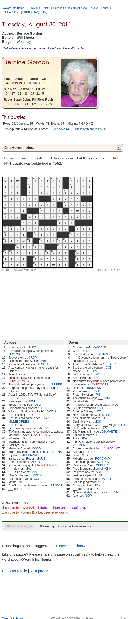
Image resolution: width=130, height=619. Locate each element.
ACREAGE (104, 462)
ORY (104, 428)
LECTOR (14, 354)
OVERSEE (101, 374)
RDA (116, 492)
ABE (44, 361)
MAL (28, 468)
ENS (109, 415)
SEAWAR (57, 485)
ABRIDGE (85, 351)
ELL (101, 408)
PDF (27, 12)
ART (99, 472)
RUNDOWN (93, 388)
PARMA (57, 452)
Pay (45, 12)
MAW (32, 347)
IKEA (51, 441)
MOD (98, 421)
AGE (37, 478)
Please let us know (70, 546)
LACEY (91, 361)
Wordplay (24, 42)
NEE (99, 411)
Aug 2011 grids (100, 7)
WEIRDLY (104, 354)
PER (26, 489)
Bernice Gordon (26, 62)
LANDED (34, 462)
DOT (22, 425)
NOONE (30, 401)
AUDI (22, 371)
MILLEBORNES (18, 421)
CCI (108, 367)
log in (53, 526)
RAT (24, 438)
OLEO (43, 408)
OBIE (105, 418)
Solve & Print (11, 12)
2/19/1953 (18, 83)
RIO (96, 489)
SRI (32, 374)
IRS (46, 428)
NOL (115, 404)
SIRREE (56, 384)
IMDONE (37, 475)
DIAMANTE (109, 431)
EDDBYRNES (17, 398)
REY (30, 415)
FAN (97, 485)
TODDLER (101, 465)
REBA (100, 377)
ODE (98, 391)
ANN (108, 398)
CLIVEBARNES (18, 381)
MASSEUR (100, 347)
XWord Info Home (13, 7)
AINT (35, 472)
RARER (106, 478)
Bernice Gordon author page (70, 7)
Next (46, 7)
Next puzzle (39, 571)
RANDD (13, 391)
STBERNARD (29, 455)
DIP (97, 435)
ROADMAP (102, 458)
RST (94, 452)
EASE (24, 445)
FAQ (36, 12)
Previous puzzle (14, 571)
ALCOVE (43, 364)
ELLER (111, 364)
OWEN (51, 411)
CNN (108, 468)
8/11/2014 (33, 83)
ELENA (98, 475)
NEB (85, 455)
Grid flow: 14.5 (62, 129)
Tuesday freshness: (87, 129)
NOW (88, 495)
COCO (36, 448)
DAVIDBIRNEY (40, 435)
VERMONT (80, 445)
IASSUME (113, 448)
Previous (35, 7)
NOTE (23, 482)
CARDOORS (100, 384)
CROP (33, 357)
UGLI (37, 404)
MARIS (41, 458)
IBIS (102, 482)
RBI (94, 401)
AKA (84, 438)
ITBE (123, 425)
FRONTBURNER (46, 465)
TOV (94, 371)
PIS (98, 394)
